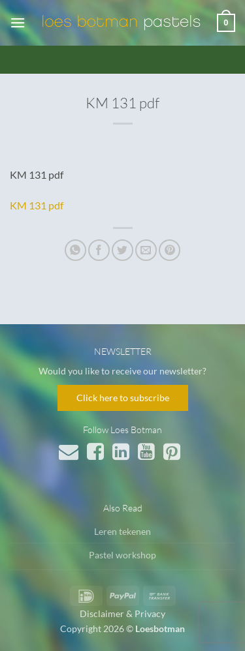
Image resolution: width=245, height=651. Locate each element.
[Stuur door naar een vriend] (146, 250)
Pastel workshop (122, 554)
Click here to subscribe (122, 397)
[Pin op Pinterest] (169, 250)
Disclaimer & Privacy (122, 613)
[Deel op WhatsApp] (75, 250)
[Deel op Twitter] (122, 250)
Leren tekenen (122, 531)
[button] (17, 22)
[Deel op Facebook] (99, 250)
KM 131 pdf (36, 205)
